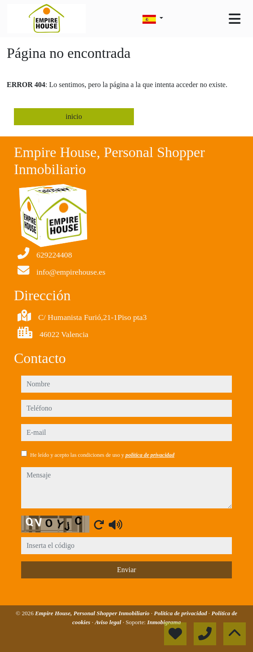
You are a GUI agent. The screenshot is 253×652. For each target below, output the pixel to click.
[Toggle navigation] (234, 18)
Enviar (126, 569)
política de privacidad (149, 455)
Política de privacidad (181, 613)
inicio (74, 116)
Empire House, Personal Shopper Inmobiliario (93, 613)
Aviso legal (109, 622)
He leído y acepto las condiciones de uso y (102, 455)
